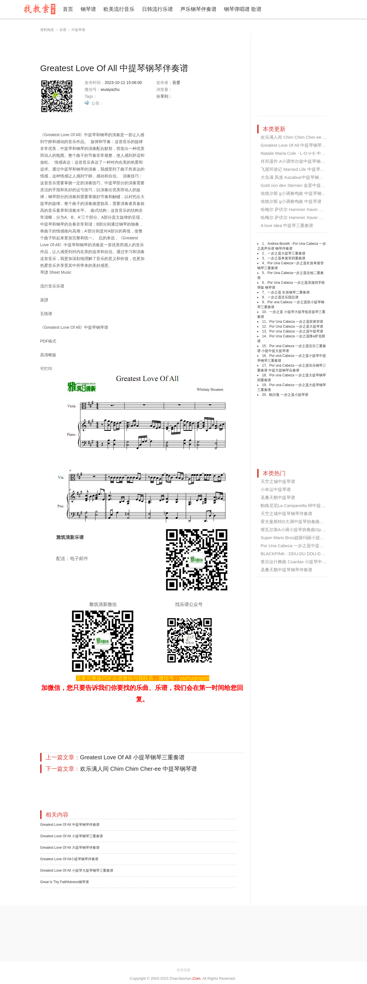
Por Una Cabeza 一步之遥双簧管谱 (296, 322)
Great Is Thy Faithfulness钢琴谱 (64, 882)
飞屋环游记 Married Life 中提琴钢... (294, 169)
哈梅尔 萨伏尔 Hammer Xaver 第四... (296, 209)
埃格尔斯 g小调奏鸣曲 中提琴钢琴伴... (297, 193)
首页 (68, 9)
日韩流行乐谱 (157, 9)
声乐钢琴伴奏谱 (198, 9)
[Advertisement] (144, 47)
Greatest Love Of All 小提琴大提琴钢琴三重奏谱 (76, 870)
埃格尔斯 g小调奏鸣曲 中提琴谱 (291, 201)
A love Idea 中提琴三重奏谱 (287, 225)
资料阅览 (47, 30)
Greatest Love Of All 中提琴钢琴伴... (295, 145)
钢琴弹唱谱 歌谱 (242, 9)
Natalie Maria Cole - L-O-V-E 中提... (295, 153)
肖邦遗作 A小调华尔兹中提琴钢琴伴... (297, 161)
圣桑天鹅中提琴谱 (278, 497)
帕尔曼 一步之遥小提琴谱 (288, 395)
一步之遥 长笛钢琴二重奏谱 (289, 292)
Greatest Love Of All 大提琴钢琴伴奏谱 (69, 848)
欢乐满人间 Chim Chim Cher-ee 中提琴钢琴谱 (138, 769)
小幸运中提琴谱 (276, 489)
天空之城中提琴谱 (278, 481)
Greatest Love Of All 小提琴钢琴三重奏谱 (132, 757)
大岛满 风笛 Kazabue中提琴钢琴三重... (298, 177)
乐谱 (62, 30)
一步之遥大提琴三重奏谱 (286, 253)
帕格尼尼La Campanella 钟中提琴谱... (297, 505)
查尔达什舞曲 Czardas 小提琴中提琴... (297, 561)
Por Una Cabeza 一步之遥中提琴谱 (296, 331)
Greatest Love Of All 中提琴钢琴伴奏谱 (69, 825)
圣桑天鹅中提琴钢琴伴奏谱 (286, 569)
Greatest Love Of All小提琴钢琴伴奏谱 (69, 859)
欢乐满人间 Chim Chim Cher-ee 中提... (298, 137)
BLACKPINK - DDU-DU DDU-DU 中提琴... (301, 553)
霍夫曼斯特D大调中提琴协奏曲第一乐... (298, 521)
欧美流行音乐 (119, 9)
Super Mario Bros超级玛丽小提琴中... (296, 537)
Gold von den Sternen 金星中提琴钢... (297, 185)
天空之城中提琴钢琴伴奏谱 (286, 513)
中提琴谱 (78, 30)
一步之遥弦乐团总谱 (283, 297)
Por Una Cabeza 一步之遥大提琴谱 (296, 326)
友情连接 (183, 970)
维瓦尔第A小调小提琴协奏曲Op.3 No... (298, 529)
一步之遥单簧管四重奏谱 (286, 258)
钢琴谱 (88, 9)
